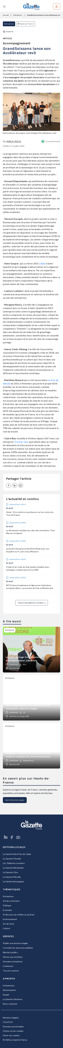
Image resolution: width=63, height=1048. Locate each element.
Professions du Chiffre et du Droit (18, 914)
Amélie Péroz (13, 141)
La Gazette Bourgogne (13, 881)
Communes (8, 966)
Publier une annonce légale (15, 943)
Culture (6, 928)
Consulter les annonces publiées (18, 948)
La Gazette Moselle (12, 877)
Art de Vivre (8, 924)
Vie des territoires (11, 901)
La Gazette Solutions (12, 999)
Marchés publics (10, 952)
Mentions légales (11, 1017)
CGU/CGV (8, 1022)
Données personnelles (13, 1026)
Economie (7, 910)
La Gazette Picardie (52, 141)
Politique (7, 905)
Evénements (9, 985)
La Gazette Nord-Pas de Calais (17, 854)
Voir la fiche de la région (14, 800)
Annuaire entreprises (13, 961)
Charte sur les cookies (13, 1031)
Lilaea (42, 263)
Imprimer (8, 31)
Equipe (6, 994)
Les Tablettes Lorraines (14, 863)
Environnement (10, 919)
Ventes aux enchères (13, 957)
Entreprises (17, 15)
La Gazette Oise (10, 872)
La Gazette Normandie (13, 868)
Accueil (6, 15)
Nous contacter (10, 1004)
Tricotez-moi (21, 441)
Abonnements (9, 990)
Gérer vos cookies (11, 1035)
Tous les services (11, 970)
